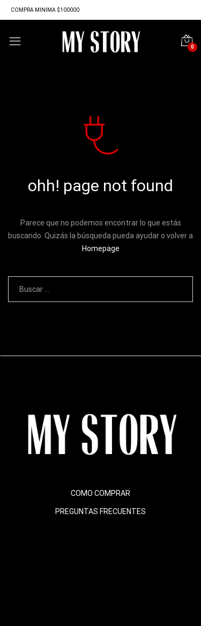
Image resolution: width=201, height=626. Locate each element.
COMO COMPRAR (100, 493)
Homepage (101, 248)
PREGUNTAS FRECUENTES (100, 511)
